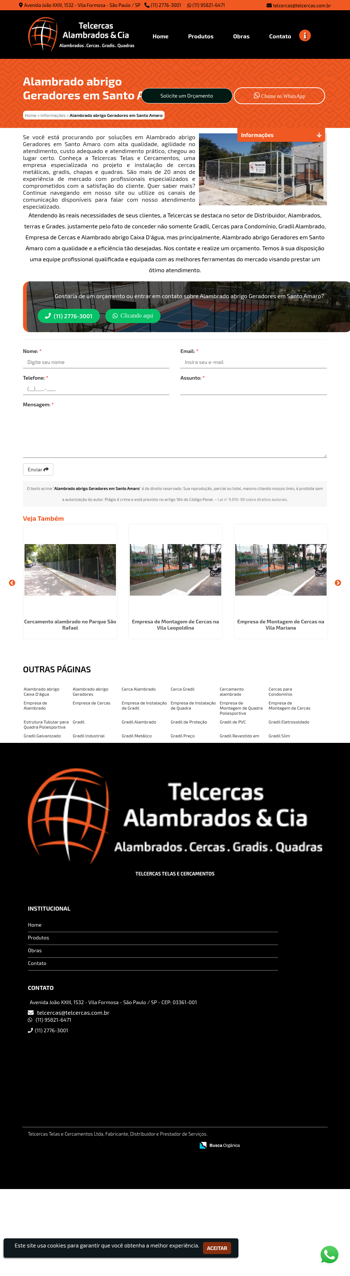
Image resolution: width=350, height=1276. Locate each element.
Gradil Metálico (137, 735)
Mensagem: (38, 404)
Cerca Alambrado (139, 688)
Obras (35, 950)
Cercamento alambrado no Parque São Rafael (70, 624)
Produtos (38, 937)
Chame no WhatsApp (279, 95)
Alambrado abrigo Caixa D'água (41, 691)
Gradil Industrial (89, 735)
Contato (37, 963)
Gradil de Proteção (189, 721)
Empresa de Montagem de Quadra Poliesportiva (241, 707)
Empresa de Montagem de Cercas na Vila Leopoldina (175, 624)
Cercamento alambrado (232, 691)
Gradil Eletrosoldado (289, 721)
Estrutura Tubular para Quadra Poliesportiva (46, 724)
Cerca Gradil (183, 688)
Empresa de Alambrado (35, 705)
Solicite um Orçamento (187, 95)
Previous (12, 583)
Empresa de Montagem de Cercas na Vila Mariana (280, 624)
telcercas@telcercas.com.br (302, 5)
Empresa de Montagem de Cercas (290, 705)
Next (338, 583)
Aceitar (217, 1248)
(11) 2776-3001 (166, 5)
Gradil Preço (183, 735)
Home (34, 925)
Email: (189, 351)
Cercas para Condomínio (281, 691)
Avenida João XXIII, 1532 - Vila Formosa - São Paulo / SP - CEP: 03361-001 (113, 1002)
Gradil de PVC (233, 721)
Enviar (38, 469)
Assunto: (192, 378)
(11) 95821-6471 (206, 5)
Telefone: (35, 378)
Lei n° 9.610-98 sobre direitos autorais (252, 499)
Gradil (78, 721)
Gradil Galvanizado (42, 735)
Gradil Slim (279, 735)
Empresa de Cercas (91, 702)
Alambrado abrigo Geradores (90, 691)
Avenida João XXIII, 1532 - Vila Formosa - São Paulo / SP (82, 5)
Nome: (32, 351)
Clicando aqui (133, 315)
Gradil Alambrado (139, 721)
